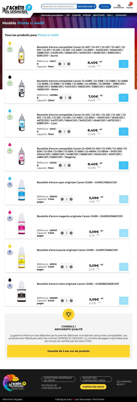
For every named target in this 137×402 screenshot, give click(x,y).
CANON (76, 15)
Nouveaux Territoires (92, 399)
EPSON (87, 15)
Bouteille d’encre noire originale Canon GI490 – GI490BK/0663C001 (78, 284)
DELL (110, 15)
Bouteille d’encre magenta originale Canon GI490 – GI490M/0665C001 (80, 216)
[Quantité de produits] (64, 64)
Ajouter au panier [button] (123, 64)
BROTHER (99, 15)
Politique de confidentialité (51, 386)
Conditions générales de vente (58, 379)
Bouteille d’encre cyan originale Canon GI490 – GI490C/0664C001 (77, 182)
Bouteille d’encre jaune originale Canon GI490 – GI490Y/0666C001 (77, 250)
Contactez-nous (93, 386)
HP (68, 15)
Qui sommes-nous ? (124, 383)
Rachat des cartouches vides (94, 379)
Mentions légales (12, 399)
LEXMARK (120, 15)
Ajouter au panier (123, 199)
